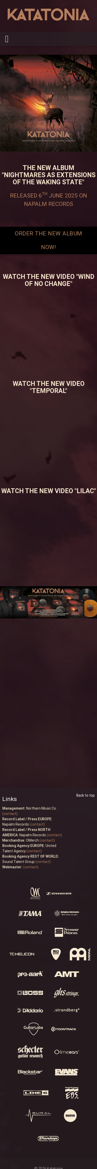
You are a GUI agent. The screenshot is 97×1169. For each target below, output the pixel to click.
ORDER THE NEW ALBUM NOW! (48, 240)
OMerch (20, 840)
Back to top (85, 795)
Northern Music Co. (29, 808)
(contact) (10, 813)
